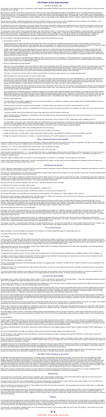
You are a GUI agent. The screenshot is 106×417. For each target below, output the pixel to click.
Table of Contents (53, 415)
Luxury (53, 339)
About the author (64, 415)
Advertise (40, 415)
